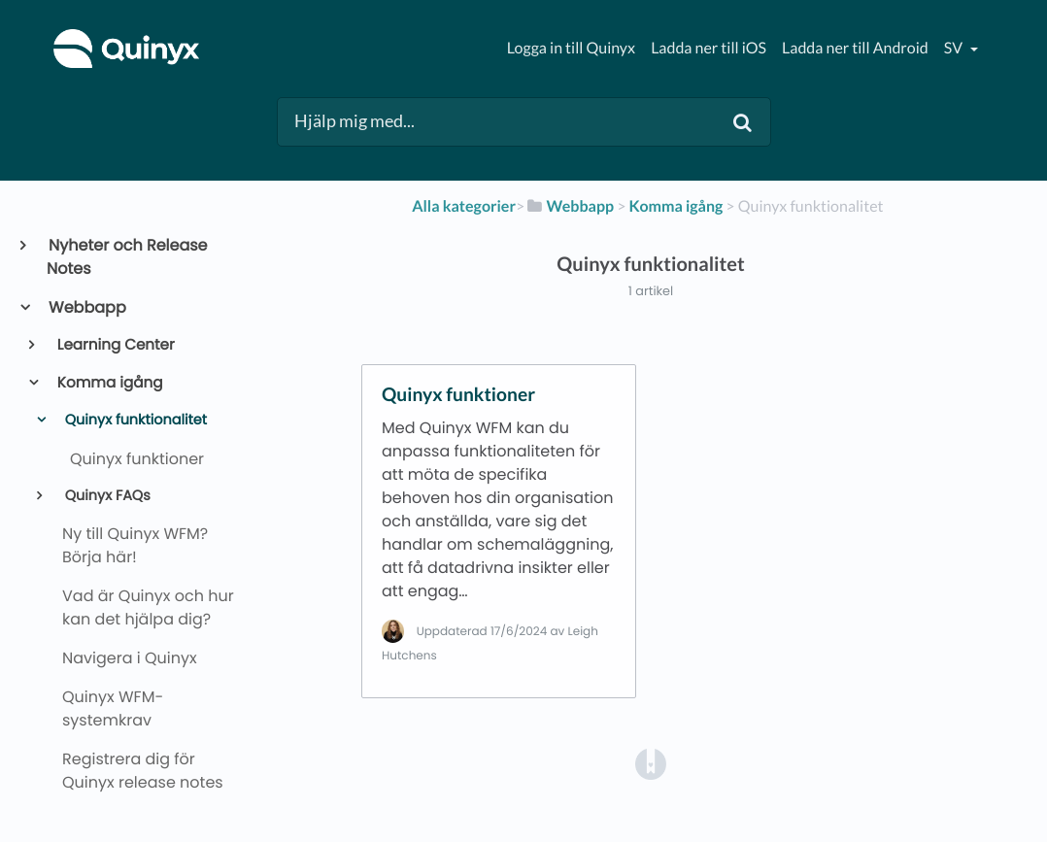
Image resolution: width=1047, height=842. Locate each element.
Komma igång (108, 383)
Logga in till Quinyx (571, 48)
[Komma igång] (676, 206)
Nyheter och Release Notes (127, 257)
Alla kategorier (464, 206)
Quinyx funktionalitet (134, 420)
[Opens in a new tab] (650, 764)
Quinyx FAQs (106, 496)
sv (954, 48)
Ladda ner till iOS (708, 48)
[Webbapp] (569, 206)
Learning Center (114, 345)
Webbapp (86, 307)
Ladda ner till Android (855, 48)
